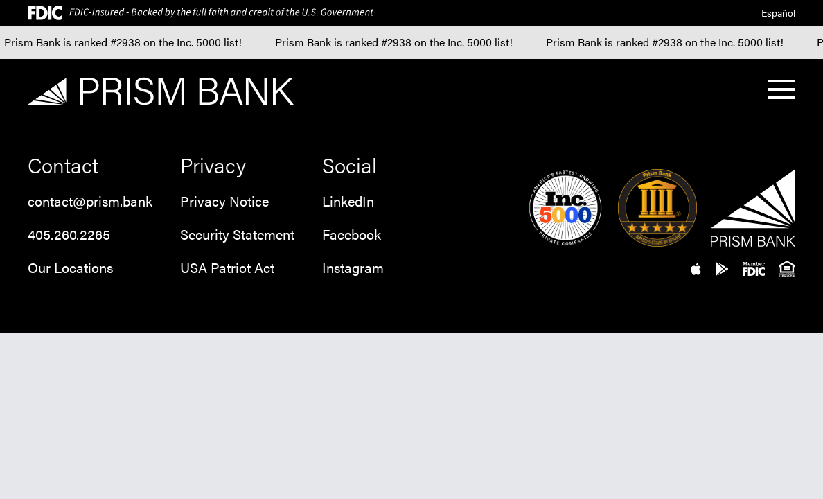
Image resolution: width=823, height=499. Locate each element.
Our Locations (70, 267)
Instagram (353, 267)
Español (778, 12)
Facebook (351, 234)
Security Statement (237, 234)
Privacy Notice (224, 201)
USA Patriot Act (227, 267)
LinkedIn (348, 201)
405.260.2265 (69, 234)
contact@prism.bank (90, 201)
